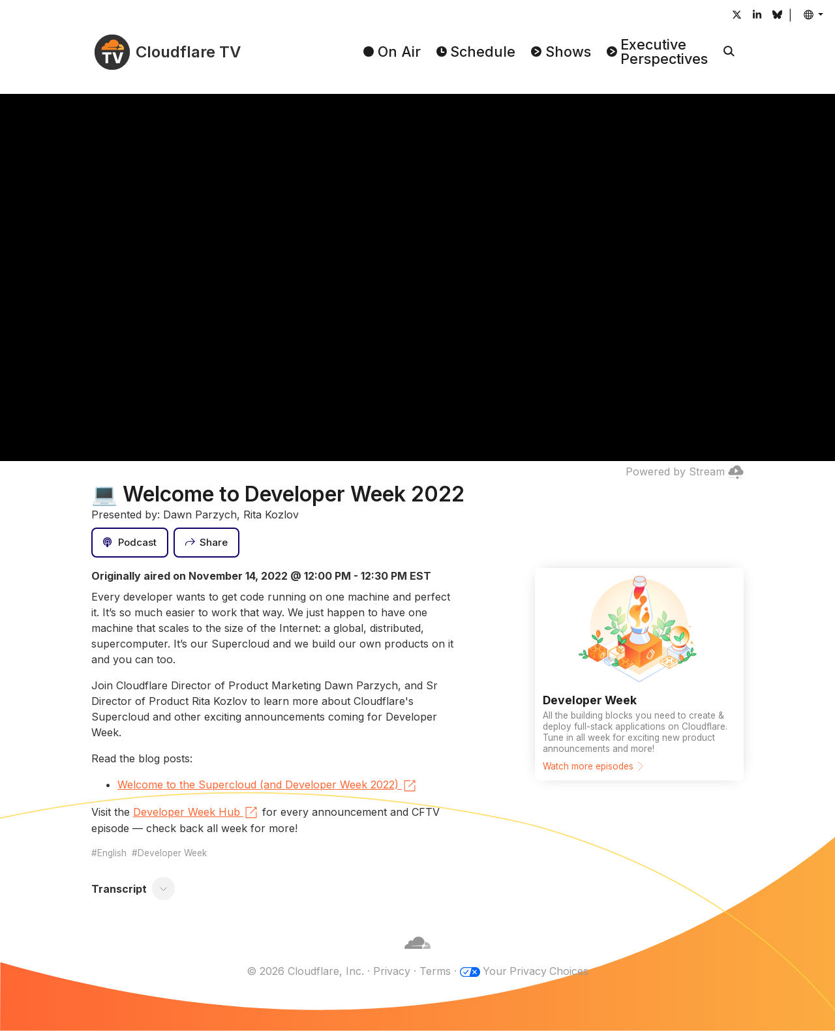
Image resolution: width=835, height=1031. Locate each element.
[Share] (207, 543)
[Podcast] (129, 543)
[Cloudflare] (417, 955)
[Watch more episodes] (639, 674)
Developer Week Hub (196, 812)
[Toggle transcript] (163, 889)
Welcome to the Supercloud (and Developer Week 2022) (267, 786)
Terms (434, 971)
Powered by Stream (685, 471)
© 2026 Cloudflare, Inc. (304, 971)
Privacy (391, 971)
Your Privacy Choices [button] (535, 971)
